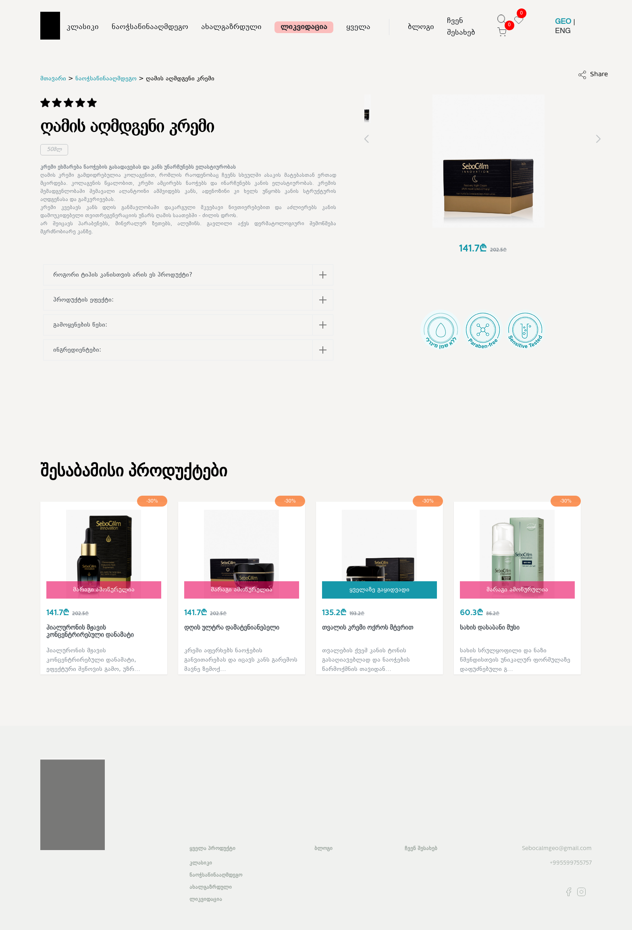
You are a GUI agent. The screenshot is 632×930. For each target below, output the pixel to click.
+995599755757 (571, 863)
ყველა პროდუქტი (212, 849)
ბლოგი (421, 27)
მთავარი (53, 79)
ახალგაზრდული (231, 27)
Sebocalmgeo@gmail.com (557, 849)
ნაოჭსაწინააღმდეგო (150, 27)
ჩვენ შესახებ (461, 27)
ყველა (358, 27)
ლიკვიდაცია (304, 27)
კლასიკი (83, 27)
